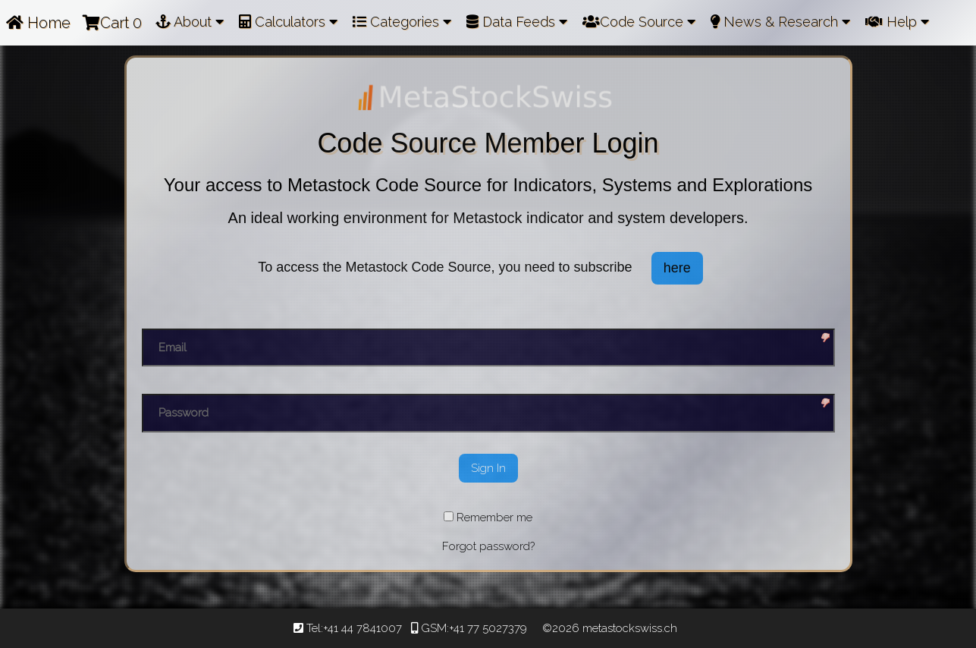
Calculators (288, 22)
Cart (112, 23)
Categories (402, 22)
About (189, 22)
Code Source (638, 22)
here (677, 267)
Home (38, 23)
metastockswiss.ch (628, 628)
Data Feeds (516, 22)
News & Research (780, 22)
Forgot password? (488, 546)
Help (897, 22)
